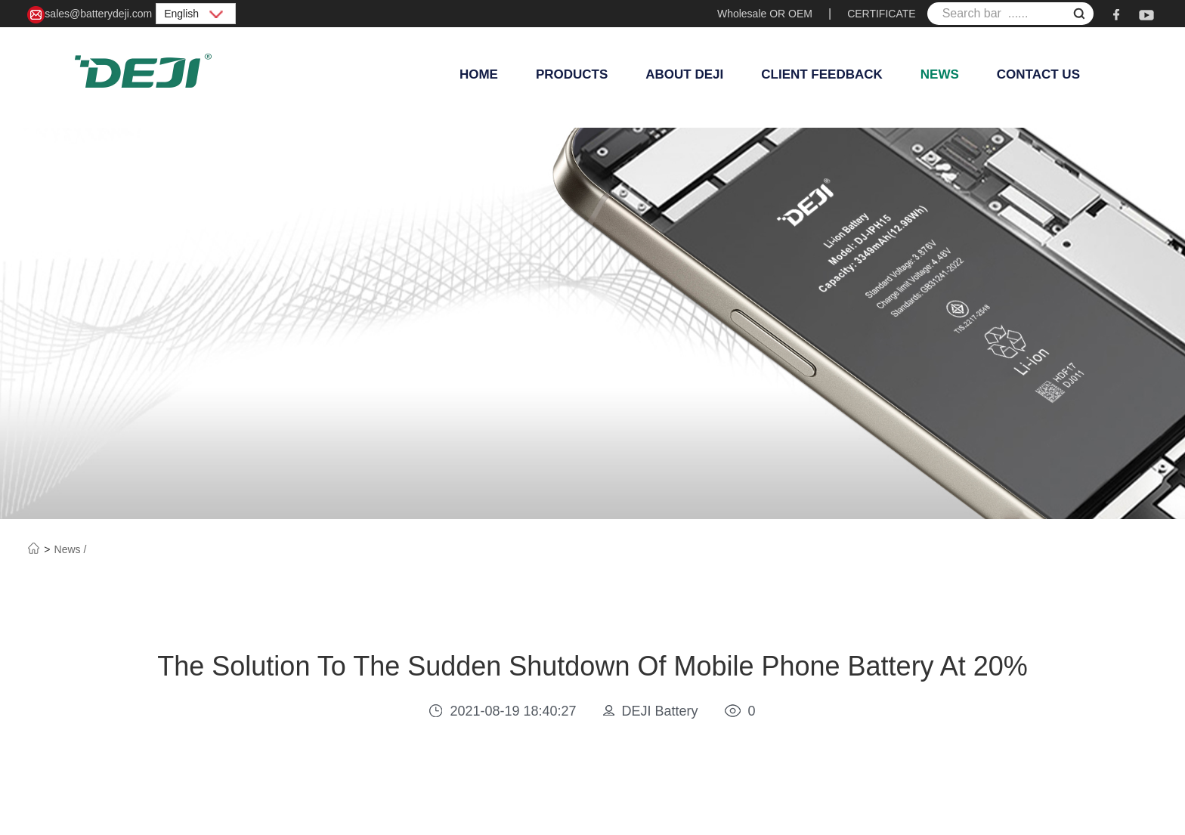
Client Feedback (822, 74)
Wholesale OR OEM (764, 14)
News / (70, 549)
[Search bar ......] (1010, 13)
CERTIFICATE (881, 14)
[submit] (1079, 15)
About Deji (684, 74)
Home (478, 74)
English (195, 14)
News (939, 74)
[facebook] (1116, 13)
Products (572, 74)
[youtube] (1146, 13)
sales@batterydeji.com (89, 14)
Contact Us (1038, 74)
